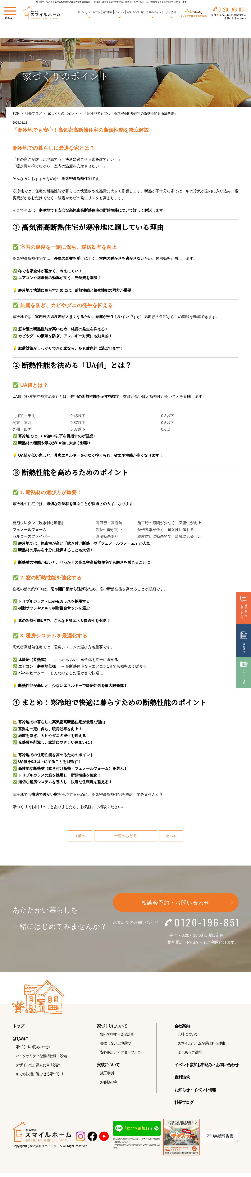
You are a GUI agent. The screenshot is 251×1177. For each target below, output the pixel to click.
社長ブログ (33, 113)
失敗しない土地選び (115, 1043)
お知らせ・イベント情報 (195, 1090)
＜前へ (80, 836)
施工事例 (107, 12)
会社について (188, 1034)
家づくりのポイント (63, 113)
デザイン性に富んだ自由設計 (38, 1065)
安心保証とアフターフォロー (122, 1052)
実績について (108, 1064)
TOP (16, 113)
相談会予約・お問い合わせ (175, 903)
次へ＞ (171, 836)
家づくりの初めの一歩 (33, 1047)
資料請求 (182, 1077)
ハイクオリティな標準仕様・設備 (41, 1056)
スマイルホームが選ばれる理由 (201, 1043)
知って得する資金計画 (117, 1034)
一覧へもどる (125, 836)
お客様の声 (133, 12)
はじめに (20, 1038)
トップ (18, 1026)
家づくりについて (112, 1026)
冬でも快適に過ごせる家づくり (39, 1074)
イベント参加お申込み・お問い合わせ (206, 1064)
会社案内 (182, 1026)
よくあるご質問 (189, 1052)
